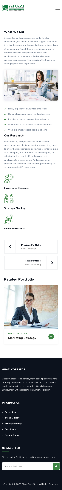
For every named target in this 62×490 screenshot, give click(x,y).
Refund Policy (12, 435)
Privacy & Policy (13, 423)
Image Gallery (12, 417)
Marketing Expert (18, 334)
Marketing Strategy (22, 338)
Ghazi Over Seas (30, 484)
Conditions (10, 429)
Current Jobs (11, 412)
